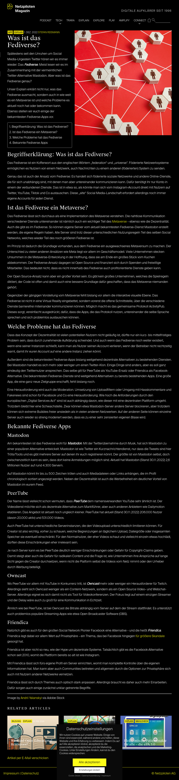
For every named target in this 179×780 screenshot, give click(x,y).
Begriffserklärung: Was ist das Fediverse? (40, 126)
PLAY (112, 20)
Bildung (16, 721)
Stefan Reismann (49, 32)
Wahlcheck (141, 721)
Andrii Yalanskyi (31, 698)
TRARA (70, 20)
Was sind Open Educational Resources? (31, 743)
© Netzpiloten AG (164, 773)
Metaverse (119, 221)
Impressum (11, 773)
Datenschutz (30, 773)
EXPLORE (99, 20)
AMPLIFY (124, 20)
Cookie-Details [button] (75, 776)
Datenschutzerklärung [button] (91, 776)
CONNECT (140, 20)
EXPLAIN (84, 20)
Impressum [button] (106, 776)
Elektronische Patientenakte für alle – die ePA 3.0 (145, 743)
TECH (59, 20)
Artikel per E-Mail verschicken (27, 758)
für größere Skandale (150, 636)
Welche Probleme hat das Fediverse (37, 137)
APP (10, 33)
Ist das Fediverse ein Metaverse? (34, 132)
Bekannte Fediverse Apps (30, 142)
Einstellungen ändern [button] (89, 770)
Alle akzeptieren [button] (89, 762)
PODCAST (45, 20)
